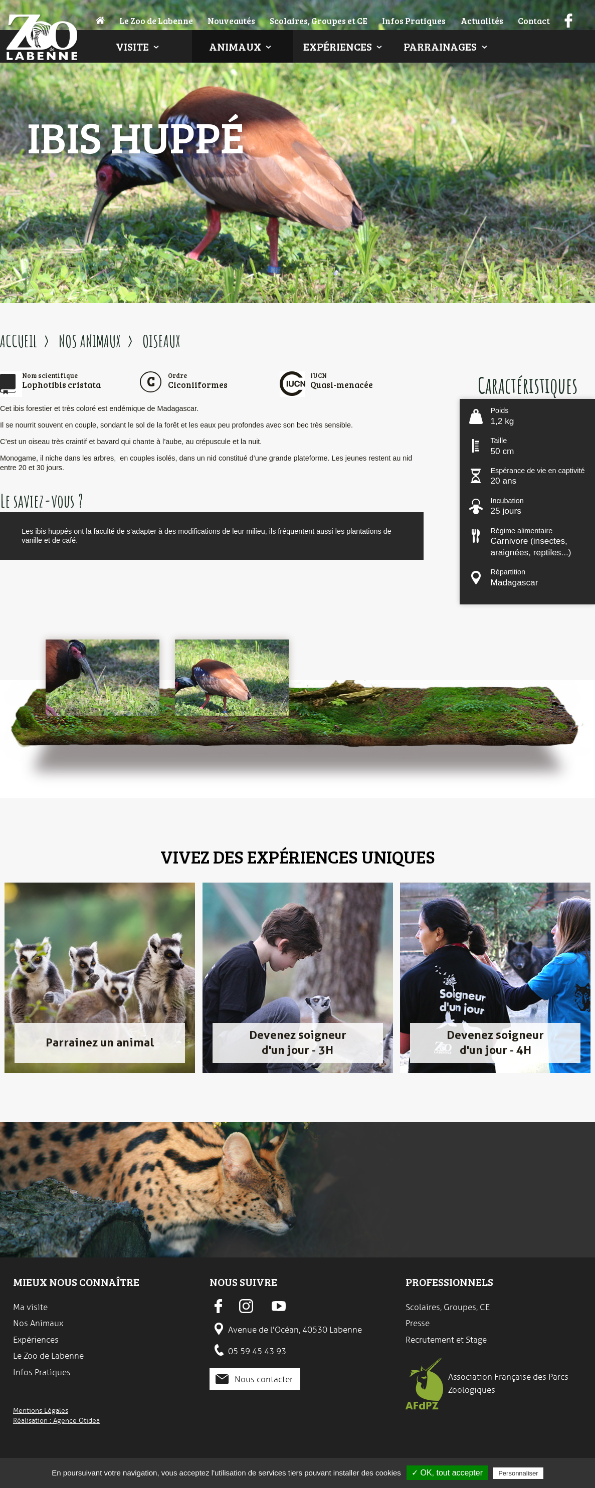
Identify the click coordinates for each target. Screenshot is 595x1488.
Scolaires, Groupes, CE (448, 1307)
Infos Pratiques (414, 21)
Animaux (235, 46)
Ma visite (30, 1307)
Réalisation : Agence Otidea (56, 1420)
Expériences (337, 46)
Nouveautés (231, 21)
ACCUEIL (18, 340)
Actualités (482, 21)
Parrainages (440, 46)
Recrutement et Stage (446, 1339)
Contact (534, 21)
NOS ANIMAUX (90, 340)
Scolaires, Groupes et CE (318, 21)
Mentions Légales (40, 1410)
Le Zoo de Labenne (156, 21)
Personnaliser (518, 1473)
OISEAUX (161, 340)
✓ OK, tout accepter (447, 1472)
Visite (132, 46)
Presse (418, 1323)
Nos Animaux (38, 1323)
